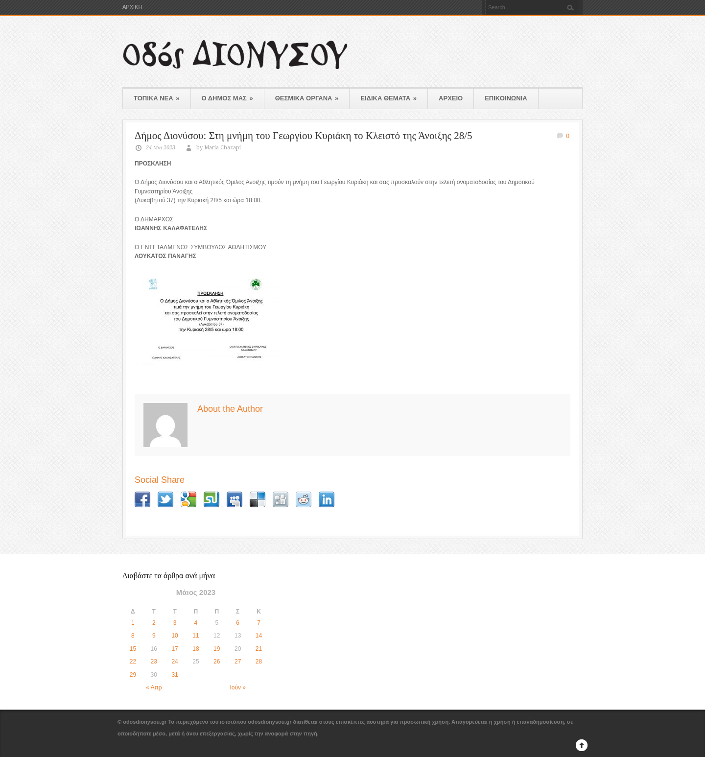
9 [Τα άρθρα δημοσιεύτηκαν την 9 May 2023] (154, 635)
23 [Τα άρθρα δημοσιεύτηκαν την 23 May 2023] (154, 661)
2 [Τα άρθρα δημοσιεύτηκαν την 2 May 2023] (154, 622)
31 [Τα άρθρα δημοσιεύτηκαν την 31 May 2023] (174, 674)
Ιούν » (238, 687)
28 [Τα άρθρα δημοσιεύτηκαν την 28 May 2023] (259, 661)
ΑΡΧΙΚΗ (132, 7)
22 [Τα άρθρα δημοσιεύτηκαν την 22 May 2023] (133, 661)
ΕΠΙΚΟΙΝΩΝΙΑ (506, 98)
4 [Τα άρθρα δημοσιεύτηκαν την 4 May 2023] (196, 622)
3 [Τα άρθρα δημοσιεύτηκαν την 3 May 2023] (175, 622)
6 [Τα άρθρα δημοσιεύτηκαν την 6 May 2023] (237, 622)
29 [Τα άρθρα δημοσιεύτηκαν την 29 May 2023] (133, 674)
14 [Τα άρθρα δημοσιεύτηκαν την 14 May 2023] (259, 635)
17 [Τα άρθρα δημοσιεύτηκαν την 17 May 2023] (174, 648)
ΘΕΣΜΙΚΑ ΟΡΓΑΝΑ (307, 98)
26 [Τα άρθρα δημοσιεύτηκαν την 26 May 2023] (216, 661)
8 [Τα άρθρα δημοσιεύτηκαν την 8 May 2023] (133, 635)
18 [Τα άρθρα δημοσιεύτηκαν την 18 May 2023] (195, 648)
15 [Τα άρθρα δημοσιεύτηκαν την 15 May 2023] (133, 648)
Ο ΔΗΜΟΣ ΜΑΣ (227, 98)
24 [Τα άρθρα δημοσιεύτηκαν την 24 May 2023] (174, 661)
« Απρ (154, 687)
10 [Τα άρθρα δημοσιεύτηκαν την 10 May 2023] (174, 635)
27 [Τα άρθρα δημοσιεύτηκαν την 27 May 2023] (238, 661)
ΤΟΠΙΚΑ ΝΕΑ (157, 98)
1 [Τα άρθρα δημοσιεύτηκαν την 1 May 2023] (133, 622)
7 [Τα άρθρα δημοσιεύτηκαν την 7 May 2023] (258, 622)
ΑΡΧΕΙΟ (451, 98)
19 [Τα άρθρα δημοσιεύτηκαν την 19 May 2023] (216, 648)
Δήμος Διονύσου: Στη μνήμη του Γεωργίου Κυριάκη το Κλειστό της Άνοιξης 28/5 (303, 136)
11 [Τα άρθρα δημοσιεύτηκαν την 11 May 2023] (195, 635)
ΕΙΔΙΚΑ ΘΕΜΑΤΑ (388, 98)
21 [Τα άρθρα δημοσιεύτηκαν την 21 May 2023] (259, 648)
